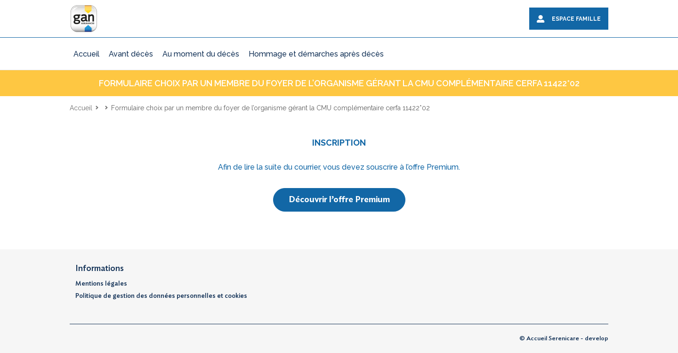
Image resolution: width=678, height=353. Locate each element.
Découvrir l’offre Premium (339, 200)
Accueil (81, 108)
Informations (99, 268)
